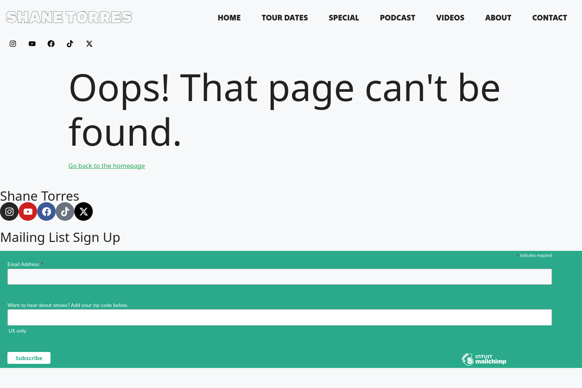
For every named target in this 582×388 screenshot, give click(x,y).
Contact (549, 17)
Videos (450, 17)
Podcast (397, 17)
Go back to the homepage (106, 165)
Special (344, 17)
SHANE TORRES (69, 17)
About (498, 17)
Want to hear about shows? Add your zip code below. (67, 305)
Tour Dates (285, 17)
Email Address (25, 264)
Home (229, 17)
